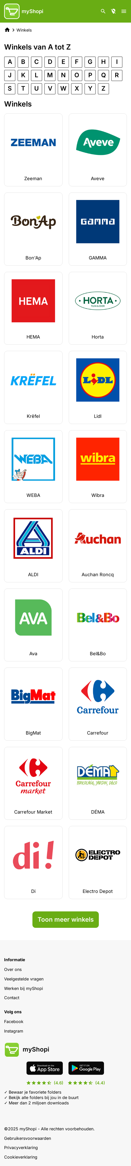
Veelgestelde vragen (23, 978)
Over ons (13, 969)
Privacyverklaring (21, 1147)
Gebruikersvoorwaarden (27, 1138)
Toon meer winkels (66, 919)
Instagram (13, 1031)
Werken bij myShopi (23, 988)
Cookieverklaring (20, 1157)
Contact (11, 997)
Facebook (13, 1021)
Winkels (24, 30)
